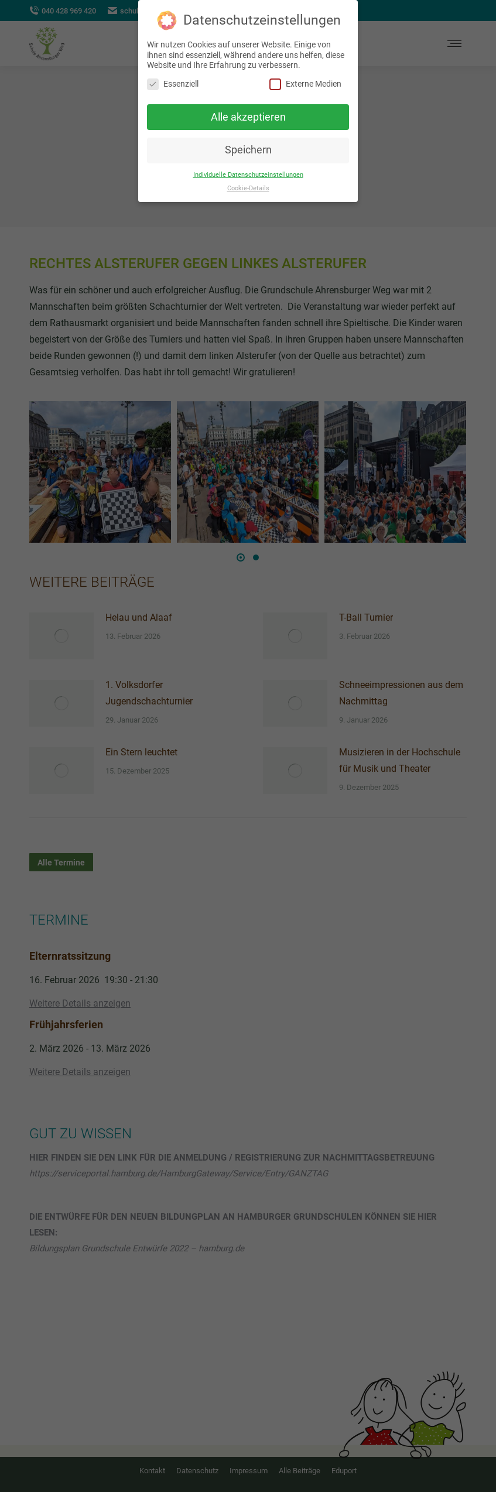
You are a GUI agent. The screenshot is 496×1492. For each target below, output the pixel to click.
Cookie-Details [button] (248, 188)
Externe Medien (305, 84)
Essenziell (173, 84)
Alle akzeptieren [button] (248, 117)
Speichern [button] (248, 150)
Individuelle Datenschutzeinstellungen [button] (248, 175)
